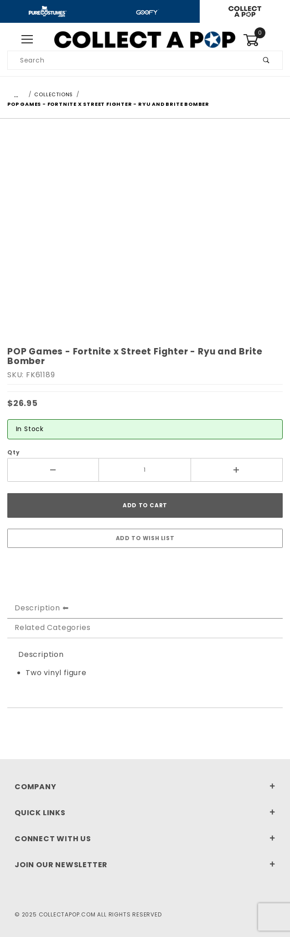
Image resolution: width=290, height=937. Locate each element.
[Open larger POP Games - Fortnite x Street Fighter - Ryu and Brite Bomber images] (145, 228)
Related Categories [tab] (52, 627)
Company (145, 786)
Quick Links (145, 812)
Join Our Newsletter (145, 864)
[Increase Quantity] (237, 470)
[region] (145, 343)
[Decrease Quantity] (53, 470)
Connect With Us (145, 838)
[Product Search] (129, 60)
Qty (13, 452)
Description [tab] (37, 608)
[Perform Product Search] (266, 60)
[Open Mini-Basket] (263, 40)
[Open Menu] (27, 40)
